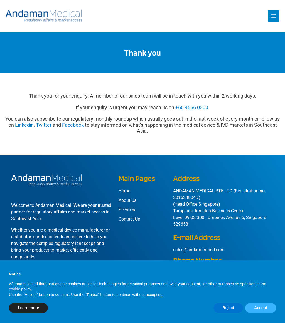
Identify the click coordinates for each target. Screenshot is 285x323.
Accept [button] (260, 307)
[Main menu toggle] (273, 17)
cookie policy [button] (20, 289)
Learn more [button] (28, 307)
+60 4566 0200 (191, 109)
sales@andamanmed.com (199, 251)
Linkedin (24, 127)
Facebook (73, 127)
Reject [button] (228, 307)
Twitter (43, 127)
